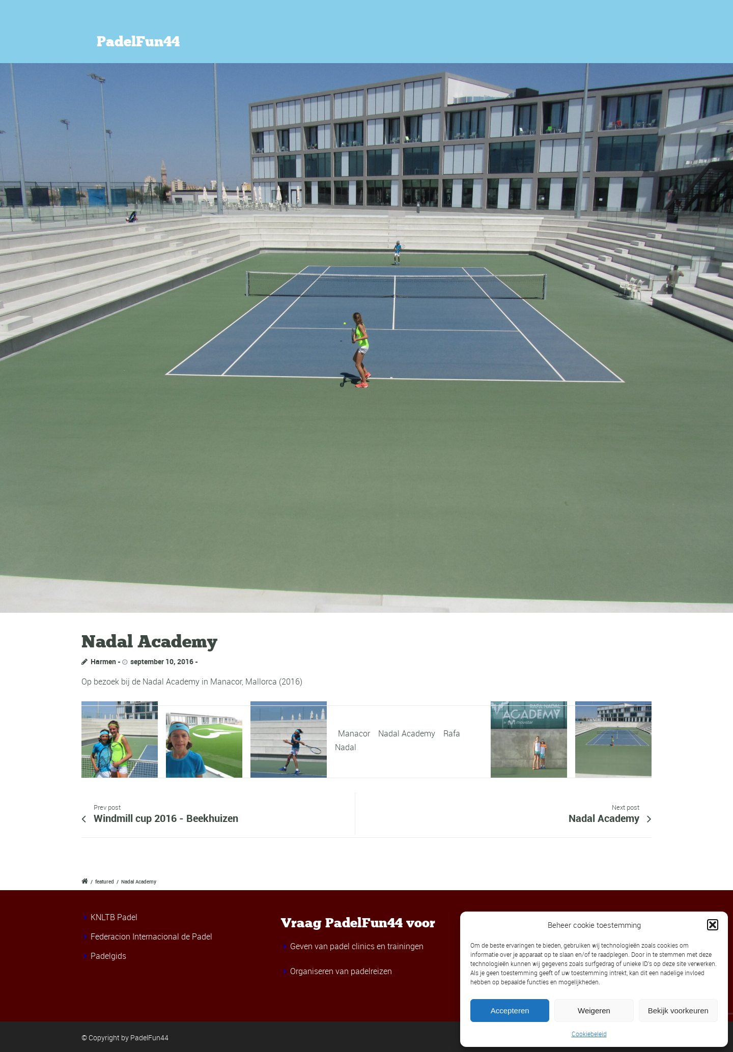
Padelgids (108, 955)
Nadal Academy (406, 733)
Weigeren (594, 1010)
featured (104, 881)
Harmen (103, 661)
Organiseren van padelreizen (341, 971)
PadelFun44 (138, 41)
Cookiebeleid (589, 1034)
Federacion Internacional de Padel (151, 936)
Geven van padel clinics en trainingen (357, 946)
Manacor (354, 733)
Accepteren (510, 1010)
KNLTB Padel (114, 917)
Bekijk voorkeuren (678, 1010)
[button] (713, 925)
